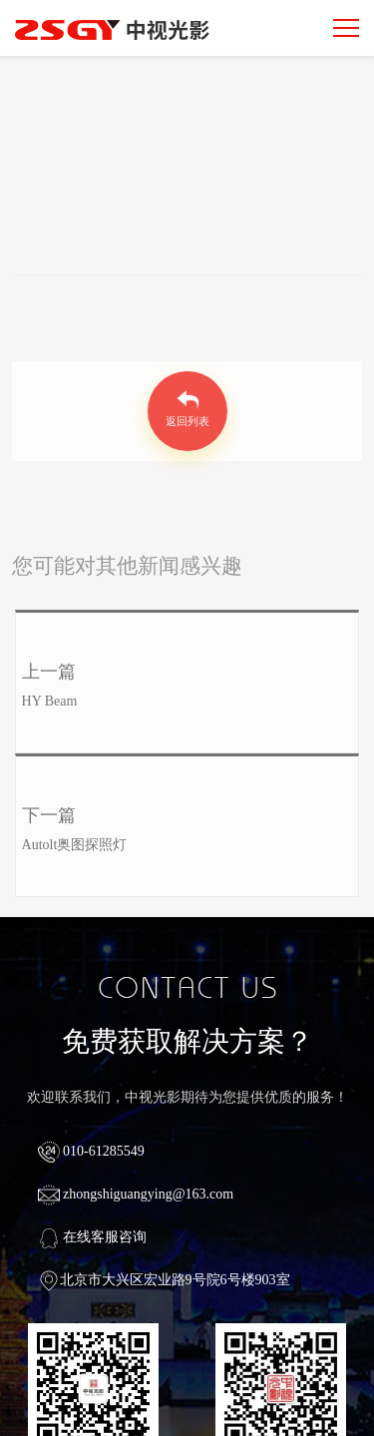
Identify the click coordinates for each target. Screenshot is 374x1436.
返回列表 (187, 422)
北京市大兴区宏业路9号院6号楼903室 (164, 1279)
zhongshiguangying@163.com (136, 1194)
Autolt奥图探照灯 (75, 844)
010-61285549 (91, 1151)
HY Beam (50, 701)
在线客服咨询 (93, 1236)
